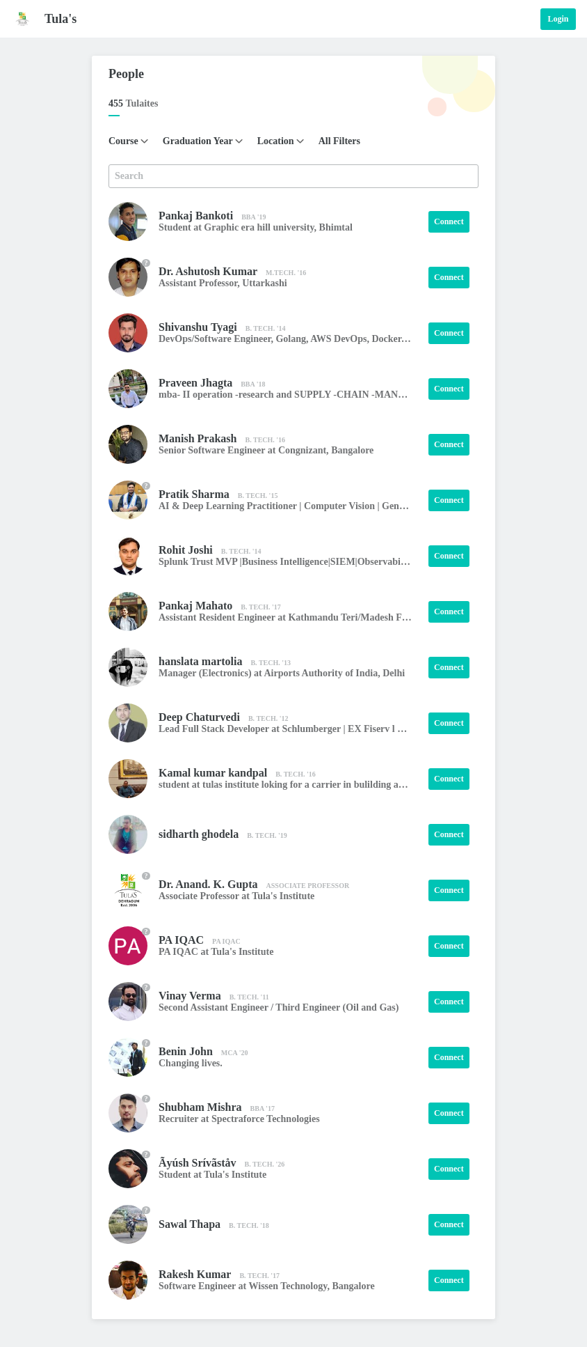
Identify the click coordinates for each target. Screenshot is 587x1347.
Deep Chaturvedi (199, 717)
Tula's (61, 19)
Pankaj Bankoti (196, 215)
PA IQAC (181, 940)
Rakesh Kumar (195, 1274)
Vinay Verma (190, 996)
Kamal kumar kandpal (213, 773)
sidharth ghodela (199, 834)
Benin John (186, 1051)
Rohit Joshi (186, 550)
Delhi (394, 673)
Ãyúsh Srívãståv (197, 1163)
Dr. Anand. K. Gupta (208, 884)
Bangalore (352, 450)
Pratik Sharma (194, 494)
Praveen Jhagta (195, 383)
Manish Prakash (197, 438)
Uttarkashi (264, 283)
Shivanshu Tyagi (198, 327)
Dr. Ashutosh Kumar (208, 271)
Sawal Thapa (189, 1224)
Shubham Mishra (200, 1107)
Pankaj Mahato (195, 606)
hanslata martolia (200, 661)
